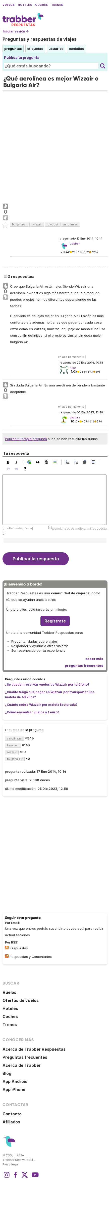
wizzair (37, 224)
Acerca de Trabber (22, 1065)
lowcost (52, 224)
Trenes (57, 5)
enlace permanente (71, 357)
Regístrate (55, 620)
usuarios (56, 49)
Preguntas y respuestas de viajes (40, 39)
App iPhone (14, 1089)
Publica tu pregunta (21, 57)
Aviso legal (11, 1164)
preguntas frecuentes (84, 665)
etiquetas (35, 49)
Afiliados (11, 1121)
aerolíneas (70, 224)
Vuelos (9, 5)
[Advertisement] (55, 146)
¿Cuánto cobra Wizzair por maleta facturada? (41, 705)
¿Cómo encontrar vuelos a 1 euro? (32, 712)
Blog (7, 1073)
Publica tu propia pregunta (26, 439)
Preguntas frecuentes (25, 1057)
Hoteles (25, 5)
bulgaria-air (19, 224)
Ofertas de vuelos (21, 1000)
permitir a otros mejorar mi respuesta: (79, 528)
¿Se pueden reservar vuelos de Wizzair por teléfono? (47, 684)
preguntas (13, 49)
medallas (76, 49)
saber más (94, 659)
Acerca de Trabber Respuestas (34, 1049)
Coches (41, 5)
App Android (15, 1081)
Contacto (12, 1113)
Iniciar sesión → (16, 31)
